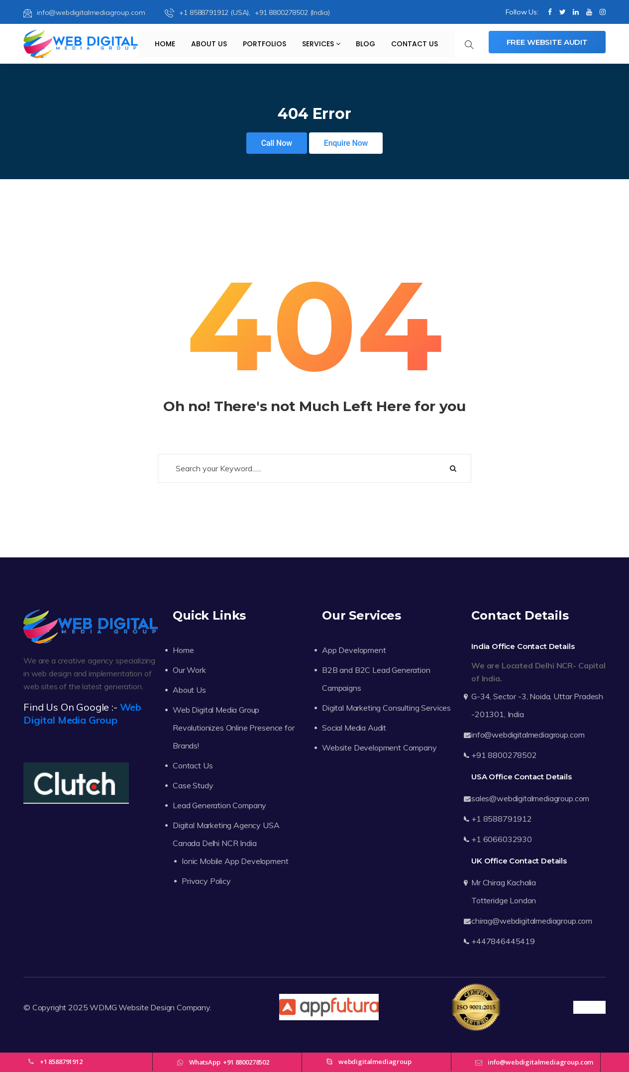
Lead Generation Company (219, 805)
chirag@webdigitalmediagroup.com (531, 921)
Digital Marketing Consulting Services (386, 708)
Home (165, 44)
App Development (354, 650)
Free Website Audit (547, 42)
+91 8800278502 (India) (292, 12)
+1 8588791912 (501, 819)
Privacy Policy (206, 881)
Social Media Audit (354, 728)
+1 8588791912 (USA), (208, 12)
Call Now (276, 143)
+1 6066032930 (501, 839)
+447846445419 (503, 941)
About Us (209, 44)
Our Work (189, 670)
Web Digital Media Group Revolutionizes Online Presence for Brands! (234, 727)
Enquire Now (346, 143)
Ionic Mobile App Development (235, 861)
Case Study (193, 785)
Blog (365, 44)
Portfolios (264, 44)
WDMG (103, 1007)
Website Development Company (379, 747)
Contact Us (414, 44)
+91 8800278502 (504, 755)
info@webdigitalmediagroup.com (84, 12)
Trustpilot (589, 1007)
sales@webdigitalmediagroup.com (530, 798)
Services (321, 44)
